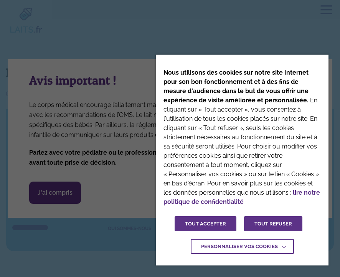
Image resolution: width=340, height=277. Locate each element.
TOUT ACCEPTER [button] (205, 224)
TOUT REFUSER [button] (273, 224)
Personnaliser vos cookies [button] (239, 246)
